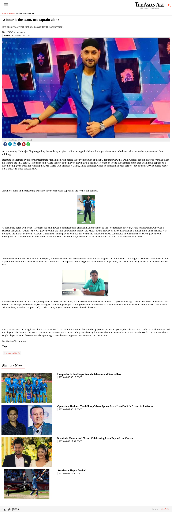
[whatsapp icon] (28, 143)
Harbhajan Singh (12, 353)
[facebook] (5, 143)
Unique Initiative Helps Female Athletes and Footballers (89, 374)
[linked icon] (14, 143)
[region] (86, 179)
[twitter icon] (10, 143)
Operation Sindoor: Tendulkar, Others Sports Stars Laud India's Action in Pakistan (105, 406)
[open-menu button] (5, 4)
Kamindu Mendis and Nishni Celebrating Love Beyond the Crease (95, 438)
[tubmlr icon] (19, 143)
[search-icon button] (169, 5)
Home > (5, 13)
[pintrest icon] (24, 143)
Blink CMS (165, 509)
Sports (12, 13)
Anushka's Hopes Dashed (71, 470)
